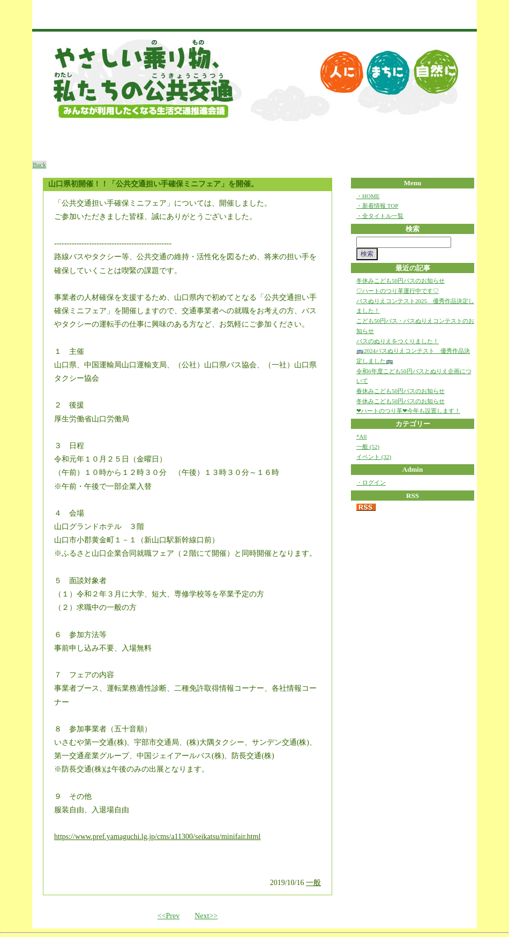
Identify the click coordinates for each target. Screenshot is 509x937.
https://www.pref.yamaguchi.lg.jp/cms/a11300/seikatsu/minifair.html (157, 837)
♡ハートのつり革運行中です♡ (397, 291)
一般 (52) (367, 446)
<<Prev (168, 916)
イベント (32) (373, 457)
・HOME (367, 196)
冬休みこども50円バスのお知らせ (400, 280)
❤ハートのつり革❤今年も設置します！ (408, 410)
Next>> (206, 916)
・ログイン (371, 482)
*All (361, 436)
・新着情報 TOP (377, 205)
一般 (313, 883)
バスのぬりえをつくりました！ (397, 341)
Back (39, 165)
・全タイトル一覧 (379, 216)
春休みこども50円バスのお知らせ (400, 391)
